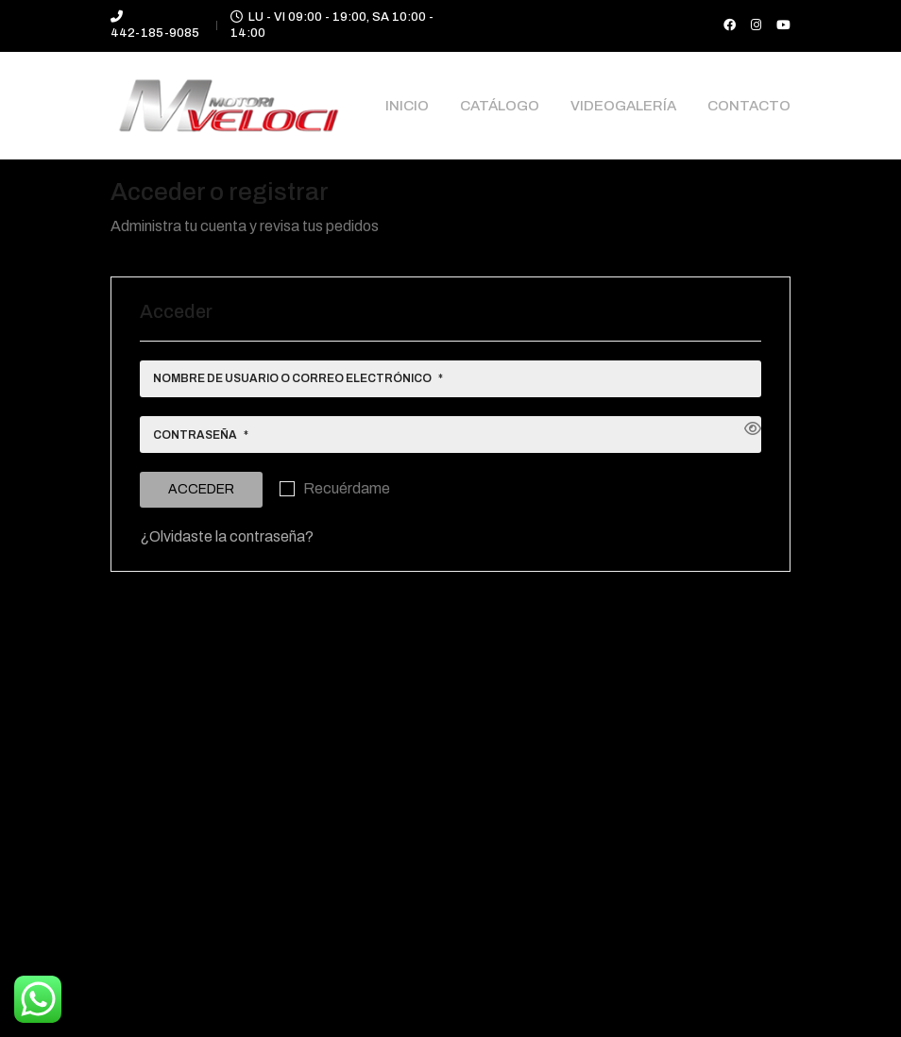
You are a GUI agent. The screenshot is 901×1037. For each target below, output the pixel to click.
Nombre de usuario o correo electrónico (298, 382)
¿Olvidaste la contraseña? (227, 536)
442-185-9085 (154, 33)
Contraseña (200, 438)
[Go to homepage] (228, 106)
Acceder (201, 489)
